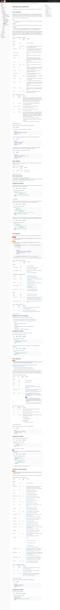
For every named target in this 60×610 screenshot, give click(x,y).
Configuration (4, 13)
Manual (2, 6)
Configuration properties (6, 15)
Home (1, 3)
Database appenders (5, 20)
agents (29, 121)
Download (2, 4)
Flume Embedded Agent (17, 150)
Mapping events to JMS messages (48, 11)
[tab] (14, 127)
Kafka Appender (47, 13)
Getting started (3, 7)
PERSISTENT (35, 46)
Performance (3, 32)
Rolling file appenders (6, 19)
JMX (3, 30)
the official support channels (28, 362)
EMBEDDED (31, 46)
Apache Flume (14, 14)
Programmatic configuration (6, 16)
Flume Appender (47, 6)
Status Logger (40, 299)
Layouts (25, 110)
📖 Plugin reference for (16, 123)
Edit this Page (58, 3)
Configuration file (5, 14)
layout (17, 319)
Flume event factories (48, 8)
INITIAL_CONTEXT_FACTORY (31, 277)
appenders (27, 9)
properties (32, 101)
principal (36, 289)
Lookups (4, 27)
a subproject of (53, 1)
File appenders (5, 18)
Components (2, 36)
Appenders (4, 17)
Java (31, 235)
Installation (3, 8)
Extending (3, 31)
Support (2, 5)
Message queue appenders (33, 3)
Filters (3, 28)
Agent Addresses (48, 7)
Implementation (19, 3)
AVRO (29, 46)
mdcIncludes (37, 80)
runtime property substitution (31, 386)
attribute (22, 33)
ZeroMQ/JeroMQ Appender (48, 15)
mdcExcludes (39, 85)
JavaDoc (27, 575)
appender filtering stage (28, 104)
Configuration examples (48, 9)
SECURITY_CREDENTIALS (31, 290)
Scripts (3, 29)
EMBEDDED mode (24, 147)
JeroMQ (23, 475)
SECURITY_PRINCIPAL (31, 287)
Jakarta (29, 235)
